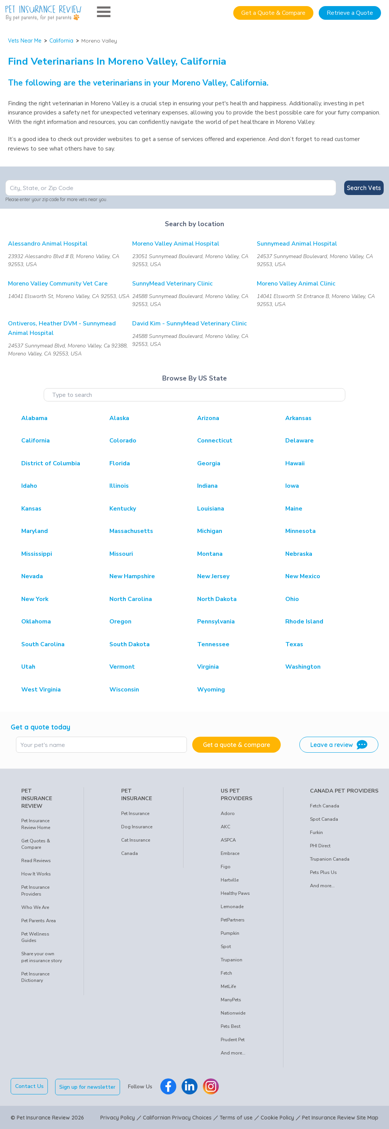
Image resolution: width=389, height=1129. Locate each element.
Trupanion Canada (329, 859)
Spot (226, 946)
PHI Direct (320, 846)
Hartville (230, 880)
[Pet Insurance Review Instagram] (212, 1086)
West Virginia (41, 689)
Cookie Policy (277, 1116)
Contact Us (29, 1086)
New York (34, 599)
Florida (119, 463)
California (61, 40)
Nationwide (233, 1013)
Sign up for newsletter (88, 1086)
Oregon (120, 621)
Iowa (292, 486)
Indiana (207, 486)
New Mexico (302, 576)
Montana (210, 554)
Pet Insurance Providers (35, 890)
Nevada (32, 576)
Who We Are (35, 907)
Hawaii (295, 463)
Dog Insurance (136, 827)
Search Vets (364, 188)
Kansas (31, 508)
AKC (225, 827)
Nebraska (298, 554)
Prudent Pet (233, 1040)
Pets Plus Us (323, 872)
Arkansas (298, 418)
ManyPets (231, 1000)
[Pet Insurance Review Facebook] (169, 1086)
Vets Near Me (24, 40)
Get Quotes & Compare (35, 844)
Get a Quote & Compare (273, 13)
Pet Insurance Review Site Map (340, 1116)
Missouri (121, 554)
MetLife (228, 986)
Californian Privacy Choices (177, 1116)
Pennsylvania (216, 621)
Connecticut (214, 440)
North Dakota (217, 599)
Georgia (208, 463)
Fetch (226, 973)
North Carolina (130, 599)
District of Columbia (50, 463)
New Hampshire (132, 576)
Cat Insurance (135, 840)
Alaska (119, 418)
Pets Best (230, 1026)
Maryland (34, 531)
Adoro (228, 813)
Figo (226, 867)
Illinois (119, 486)
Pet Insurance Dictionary (35, 977)
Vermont (122, 667)
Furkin (316, 832)
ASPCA (228, 840)
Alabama (34, 418)
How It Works (36, 874)
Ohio (292, 599)
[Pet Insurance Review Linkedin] (190, 1086)
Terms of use (236, 1116)
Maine (293, 508)
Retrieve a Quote (350, 13)
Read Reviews (36, 861)
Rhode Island (304, 621)
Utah (28, 667)
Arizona (208, 418)
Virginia (208, 667)
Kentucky (122, 508)
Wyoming (211, 689)
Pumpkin (230, 933)
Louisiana (210, 508)
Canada (129, 853)
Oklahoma (36, 621)
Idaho (29, 486)
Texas (294, 644)
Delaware (299, 440)
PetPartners (233, 920)
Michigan (209, 531)
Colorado (122, 440)
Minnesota (300, 531)
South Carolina (43, 644)
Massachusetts (131, 531)
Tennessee (213, 644)
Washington (303, 667)
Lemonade (232, 907)
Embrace (230, 853)
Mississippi (36, 554)
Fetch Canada (324, 806)
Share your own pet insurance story (41, 957)
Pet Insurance (135, 813)
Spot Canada (324, 819)
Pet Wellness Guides (35, 937)
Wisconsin (124, 689)
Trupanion (231, 960)
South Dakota (129, 644)
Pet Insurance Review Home (35, 824)
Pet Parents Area (38, 921)
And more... (233, 1053)
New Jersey (213, 576)
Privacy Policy (117, 1116)
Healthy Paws (235, 893)
